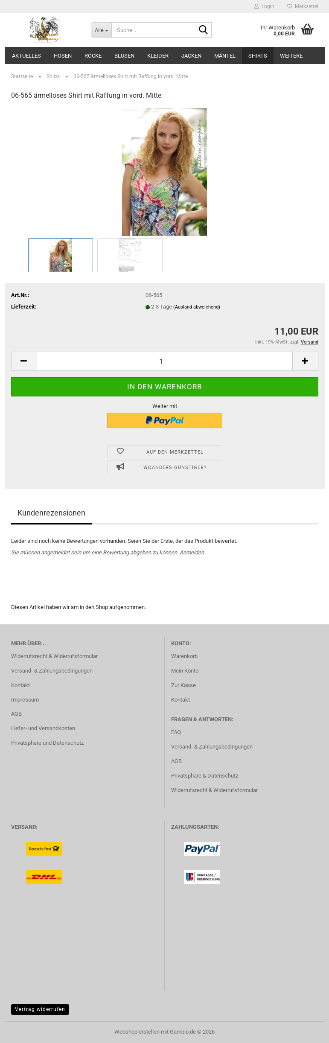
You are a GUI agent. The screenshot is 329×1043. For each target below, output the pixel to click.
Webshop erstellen (137, 1031)
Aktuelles (26, 55)
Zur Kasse (183, 685)
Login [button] (264, 6)
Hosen (63, 55)
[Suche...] (101, 30)
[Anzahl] (165, 361)
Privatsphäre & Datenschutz (204, 775)
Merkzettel (302, 6)
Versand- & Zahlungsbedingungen (52, 670)
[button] (24, 361)
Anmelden (192, 552)
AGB (16, 714)
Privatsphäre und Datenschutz (47, 743)
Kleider (158, 55)
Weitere (291, 55)
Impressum (25, 699)
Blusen (124, 55)
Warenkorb (184, 656)
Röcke (93, 55)
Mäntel (225, 55)
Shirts (257, 55)
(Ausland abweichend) (196, 307)
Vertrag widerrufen (40, 1009)
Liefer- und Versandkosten (43, 728)
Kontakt (20, 685)
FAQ (176, 732)
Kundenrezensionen (51, 512)
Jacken (191, 55)
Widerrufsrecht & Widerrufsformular (54, 656)
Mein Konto (184, 670)
